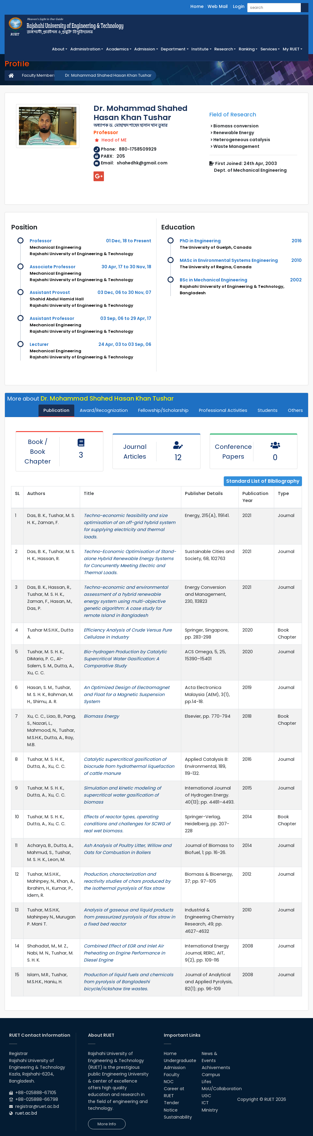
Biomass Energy (101, 716)
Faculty (171, 1075)
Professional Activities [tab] (223, 410)
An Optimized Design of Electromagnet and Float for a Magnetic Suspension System (126, 694)
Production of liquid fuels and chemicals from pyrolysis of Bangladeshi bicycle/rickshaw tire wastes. (128, 982)
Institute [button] (199, 49)
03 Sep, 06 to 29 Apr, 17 (125, 318)
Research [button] (223, 49)
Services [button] (268, 49)
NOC (169, 1082)
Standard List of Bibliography (263, 481)
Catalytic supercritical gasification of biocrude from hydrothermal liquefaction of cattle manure (129, 766)
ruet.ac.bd (26, 1113)
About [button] (58, 49)
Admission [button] (144, 49)
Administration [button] (85, 49)
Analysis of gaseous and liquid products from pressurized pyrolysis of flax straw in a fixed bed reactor (129, 917)
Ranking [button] (247, 49)
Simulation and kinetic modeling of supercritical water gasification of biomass (122, 795)
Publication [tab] (56, 410)
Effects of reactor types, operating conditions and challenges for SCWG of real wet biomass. (127, 824)
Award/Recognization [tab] (104, 410)
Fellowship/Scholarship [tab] (163, 410)
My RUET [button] (291, 49)
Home (197, 6)
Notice (171, 1110)
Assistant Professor (52, 318)
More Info (107, 1124)
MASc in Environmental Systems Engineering (229, 260)
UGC (206, 1096)
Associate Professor (52, 267)
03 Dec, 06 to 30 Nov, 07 (124, 292)
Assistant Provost (50, 292)
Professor (41, 241)
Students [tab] (268, 410)
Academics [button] (117, 49)
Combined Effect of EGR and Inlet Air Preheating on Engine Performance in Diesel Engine (124, 953)
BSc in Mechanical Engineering (213, 280)
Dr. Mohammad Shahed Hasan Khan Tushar (108, 75)
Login (239, 6)
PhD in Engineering (200, 241)
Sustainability (178, 1117)
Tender (171, 1103)
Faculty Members (39, 75)
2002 (296, 280)
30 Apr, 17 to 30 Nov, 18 (126, 267)
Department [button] (173, 49)
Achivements (216, 1068)
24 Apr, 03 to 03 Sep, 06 (124, 344)
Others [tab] (295, 410)
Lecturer (39, 344)
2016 (297, 241)
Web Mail (218, 6)
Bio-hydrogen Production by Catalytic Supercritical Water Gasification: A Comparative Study (125, 659)
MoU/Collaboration (222, 1089)
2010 (296, 260)
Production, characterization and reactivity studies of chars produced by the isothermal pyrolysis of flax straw (127, 881)
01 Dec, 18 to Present (128, 241)
